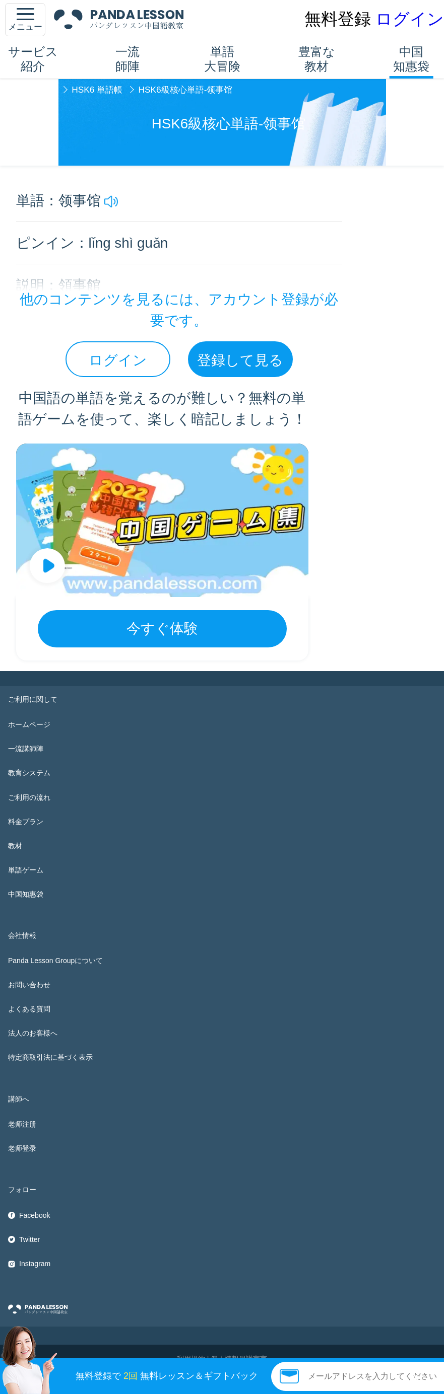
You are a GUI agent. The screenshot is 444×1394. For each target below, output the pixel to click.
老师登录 (22, 1148)
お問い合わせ (29, 985)
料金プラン (25, 822)
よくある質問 (29, 1009)
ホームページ (29, 724)
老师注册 (22, 1124)
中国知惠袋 (411, 59)
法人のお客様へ (32, 1033)
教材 (15, 846)
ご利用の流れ (29, 797)
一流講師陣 (25, 749)
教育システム (29, 773)
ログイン (409, 19)
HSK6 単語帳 (97, 90)
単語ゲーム (25, 870)
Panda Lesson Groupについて (55, 961)
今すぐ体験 (162, 628)
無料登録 (337, 19)
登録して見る (240, 360)
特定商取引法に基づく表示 (50, 1057)
